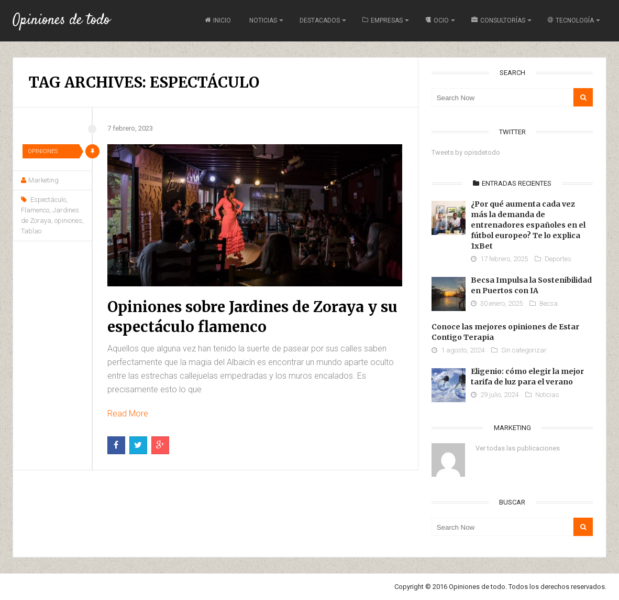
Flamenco (35, 210)
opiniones (68, 220)
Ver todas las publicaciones (518, 448)
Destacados (320, 20)
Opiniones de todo (61, 20)
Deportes (558, 259)
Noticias (263, 20)
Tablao (31, 231)
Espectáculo (48, 199)
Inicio (218, 20)
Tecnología (571, 20)
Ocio (437, 20)
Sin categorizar (524, 350)
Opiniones (43, 151)
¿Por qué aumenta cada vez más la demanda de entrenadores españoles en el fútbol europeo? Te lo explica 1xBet (528, 225)
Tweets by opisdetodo (466, 152)
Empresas (382, 20)
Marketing (43, 180)
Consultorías (498, 20)
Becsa (548, 303)
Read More (127, 414)
